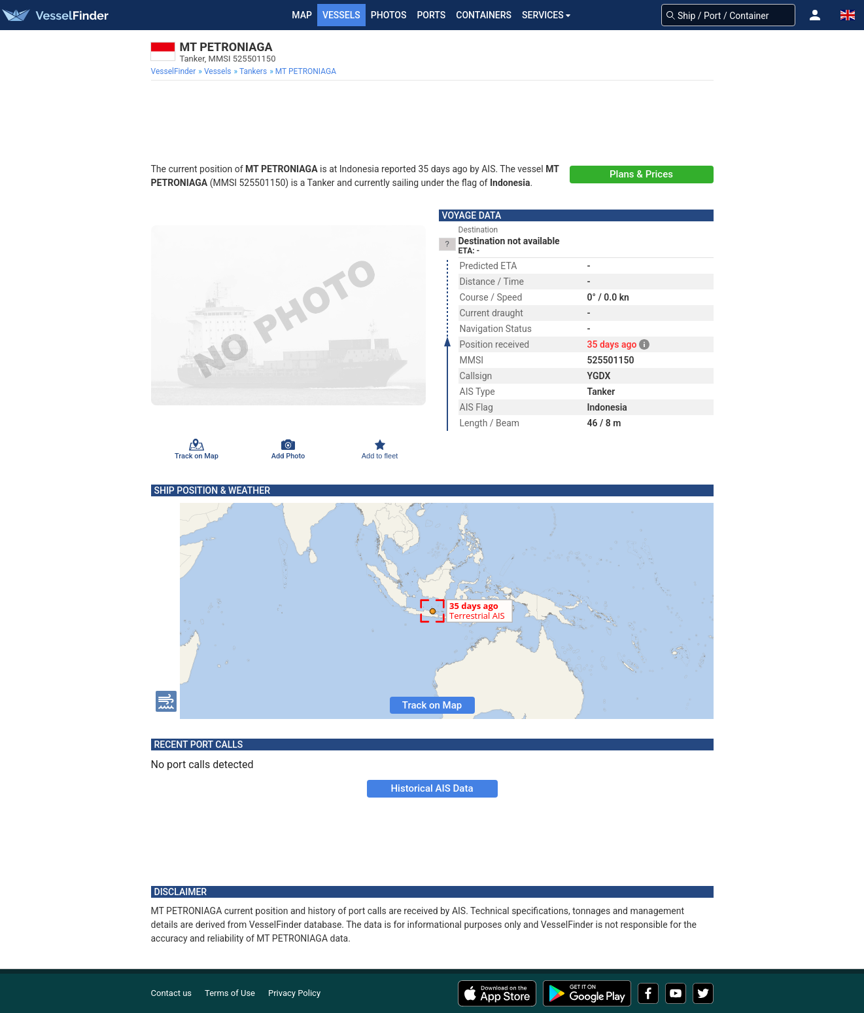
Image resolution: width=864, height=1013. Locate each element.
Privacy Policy (294, 993)
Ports (431, 15)
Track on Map (432, 705)
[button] (815, 15)
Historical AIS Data (431, 788)
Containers (483, 15)
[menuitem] (175, 71)
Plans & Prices (641, 174)
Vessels (341, 15)
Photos (389, 15)
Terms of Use (230, 993)
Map (302, 15)
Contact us (171, 993)
